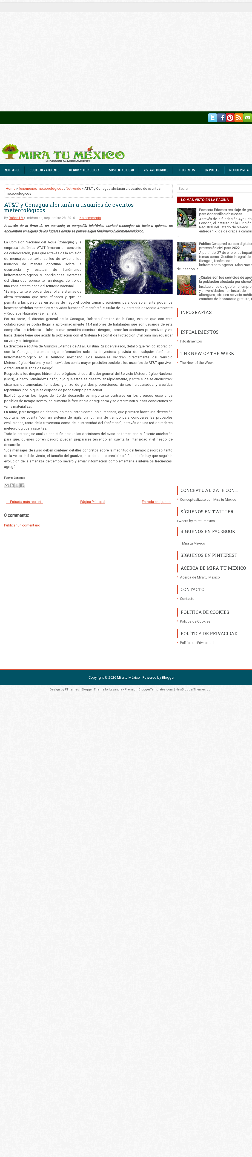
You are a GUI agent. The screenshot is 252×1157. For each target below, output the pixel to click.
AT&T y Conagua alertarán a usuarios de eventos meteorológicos (69, 207)
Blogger (168, 677)
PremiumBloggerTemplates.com (149, 689)
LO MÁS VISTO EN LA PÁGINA (205, 200)
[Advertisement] (55, 55)
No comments (90, 218)
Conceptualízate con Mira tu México (208, 499)
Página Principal (92, 502)
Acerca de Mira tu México (200, 577)
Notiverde (12, 170)
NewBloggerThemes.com (194, 689)
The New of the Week (197, 363)
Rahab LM (16, 218)
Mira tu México (193, 543)
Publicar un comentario (22, 525)
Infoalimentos (191, 341)
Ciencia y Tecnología (84, 170)
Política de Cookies (195, 621)
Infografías (186, 170)
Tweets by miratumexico (196, 521)
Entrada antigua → (156, 502)
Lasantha (115, 689)
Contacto (187, 599)
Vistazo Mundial (156, 170)
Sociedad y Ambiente (44, 170)
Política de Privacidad (197, 643)
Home (10, 188)
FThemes (72, 689)
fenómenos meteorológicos (41, 188)
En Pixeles (212, 170)
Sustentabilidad (121, 170)
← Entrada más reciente (24, 502)
